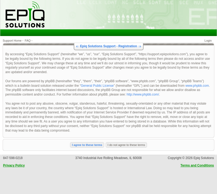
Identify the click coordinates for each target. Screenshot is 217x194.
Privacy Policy (14, 165)
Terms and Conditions (197, 165)
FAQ (28, 40)
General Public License (97, 86)
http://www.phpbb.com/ (143, 94)
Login (208, 40)
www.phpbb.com (197, 86)
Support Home (12, 40)
